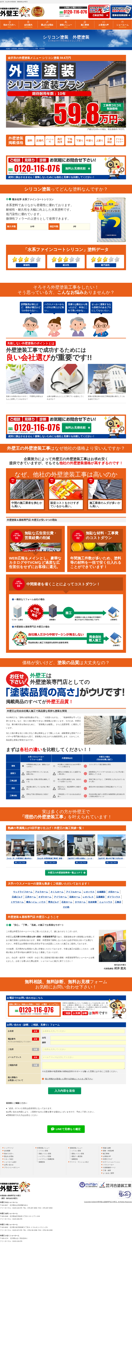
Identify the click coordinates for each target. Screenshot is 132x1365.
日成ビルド (17, 897)
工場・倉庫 (107, 1170)
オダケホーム (44, 897)
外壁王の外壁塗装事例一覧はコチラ (65, 872)
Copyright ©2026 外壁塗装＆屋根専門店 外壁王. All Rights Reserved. (108, 1202)
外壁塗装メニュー (43, 1148)
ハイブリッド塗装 (45, 1156)
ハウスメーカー (108, 1165)
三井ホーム (30, 897)
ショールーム (122, 26)
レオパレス (88, 897)
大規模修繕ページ (109, 1167)
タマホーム (80, 902)
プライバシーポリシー (12, 1167)
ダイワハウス (113, 897)
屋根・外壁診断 (108, 1151)
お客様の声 (103, 26)
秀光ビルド (53, 902)
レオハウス (89, 892)
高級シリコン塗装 (45, 1153)
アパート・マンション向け (79, 1162)
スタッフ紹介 (8, 1159)
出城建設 (101, 892)
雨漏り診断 (107, 1148)
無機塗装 (42, 1162)
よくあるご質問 (108, 1173)
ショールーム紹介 (10, 1162)
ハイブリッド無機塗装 (46, 1159)
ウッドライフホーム (23, 892)
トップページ (8, 1148)
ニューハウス (105, 902)
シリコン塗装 (43, 1151)
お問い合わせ (8, 1165)
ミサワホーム (17, 902)
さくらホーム (57, 892)
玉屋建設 (100, 897)
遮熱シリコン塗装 (78, 1153)
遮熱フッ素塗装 (77, 1156)
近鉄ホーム (74, 897)
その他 (66, 907)
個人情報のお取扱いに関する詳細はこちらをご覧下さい (69, 1079)
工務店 (118, 902)
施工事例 (84, 26)
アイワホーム (60, 897)
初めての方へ (9, 26)
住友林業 (92, 902)
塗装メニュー (66, 26)
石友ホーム (66, 902)
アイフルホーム (73, 892)
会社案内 (28, 26)
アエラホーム (41, 892)
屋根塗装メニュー (76, 1148)
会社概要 (7, 1151)
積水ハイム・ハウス (36, 902)
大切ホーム (113, 892)
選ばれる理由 (47, 26)
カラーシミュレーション (111, 1162)
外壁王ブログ (107, 1159)
